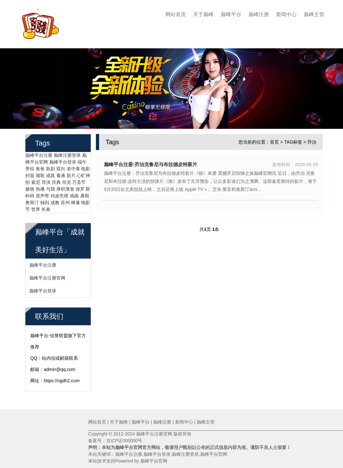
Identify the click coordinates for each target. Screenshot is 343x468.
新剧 (50, 167)
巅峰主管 (314, 14)
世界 (35, 208)
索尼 (35, 181)
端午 (82, 161)
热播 (40, 188)
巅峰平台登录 (62, 161)
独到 (44, 201)
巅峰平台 (231, 14)
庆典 (56, 181)
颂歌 (40, 174)
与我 (50, 188)
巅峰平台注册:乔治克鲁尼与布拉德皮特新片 (150, 163)
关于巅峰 (203, 14)
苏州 (65, 201)
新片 (71, 174)
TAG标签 (293, 141)
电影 (85, 167)
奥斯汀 (32, 201)
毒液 (60, 174)
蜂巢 (75, 201)
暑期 (84, 194)
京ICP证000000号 (124, 440)
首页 (274, 141)
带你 (29, 167)
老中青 (73, 167)
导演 (46, 181)
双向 (60, 167)
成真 (50, 174)
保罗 (80, 188)
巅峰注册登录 (67, 154)
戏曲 (74, 194)
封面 (29, 174)
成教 (55, 201)
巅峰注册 (258, 14)
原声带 (42, 194)
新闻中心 (286, 14)
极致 (29, 188)
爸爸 (40, 167)
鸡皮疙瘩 (60, 194)
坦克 (66, 181)
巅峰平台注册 (38, 154)
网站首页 (175, 14)
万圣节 (79, 181)
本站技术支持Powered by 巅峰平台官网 (127, 460)
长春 (46, 208)
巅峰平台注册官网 (47, 277)
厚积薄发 (65, 188)
